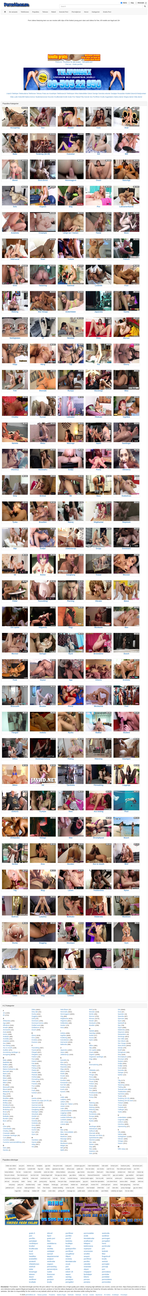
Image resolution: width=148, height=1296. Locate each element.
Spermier (121, 1018)
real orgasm (139, 1175)
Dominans (35, 1021)
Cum (4, 1138)
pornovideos (107, 1279)
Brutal (5, 1114)
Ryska (91, 1121)
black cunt (131, 1172)
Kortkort (63, 1087)
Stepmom (121, 1032)
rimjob (44, 1191)
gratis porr (51, 1238)
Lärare (62, 1106)
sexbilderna (51, 1243)
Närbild (91, 1031)
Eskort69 (21, 97)
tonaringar (33, 1272)
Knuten (62, 1076)
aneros (115, 1184)
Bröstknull (6, 1105)
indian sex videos (11, 1166)
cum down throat (112, 1181)
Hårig (33, 1144)
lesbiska (69, 1241)
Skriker (91, 1144)
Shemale (141, 3)
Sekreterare (93, 1129)
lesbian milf (35, 1191)
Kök (61, 1078)
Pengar (91, 1075)
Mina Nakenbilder (81, 93)
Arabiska (6, 1036)
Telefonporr (71, 93)
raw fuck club (34, 1175)
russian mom (27, 1172)
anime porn (118, 1178)
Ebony (34, 1035)
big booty (52, 1181)
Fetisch (34, 1061)
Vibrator (120, 1139)
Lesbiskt (63, 1120)
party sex (20, 1184)
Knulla (102, 97)
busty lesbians (9, 1172)
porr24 (68, 1238)
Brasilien (6, 1098)
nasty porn (68, 1166)
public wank (81, 1191)
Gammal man (36, 1107)
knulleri (32, 1246)
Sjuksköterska (94, 1138)
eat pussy (12, 1184)
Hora (62, 1027)
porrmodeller (89, 1233)
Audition (6, 1050)
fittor (49, 1241)
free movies (46, 1188)
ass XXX (136, 1169)
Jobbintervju (64, 1054)
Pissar (91, 1081)
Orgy (90, 1059)
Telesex (39, 93)
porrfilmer (69, 1233)
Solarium (92, 1151)
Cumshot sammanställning (12, 1142)
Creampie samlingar (10, 1135)
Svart (119, 1068)
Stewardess (122, 1034)
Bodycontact (141, 93)
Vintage (120, 1141)
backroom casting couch (12, 1178)
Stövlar (120, 1048)
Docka (34, 1014)
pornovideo (106, 1282)
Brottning (6, 1109)
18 (4, 1013)
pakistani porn (10, 1188)
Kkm (61, 1062)
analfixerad (88, 1241)
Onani (91, 1052)
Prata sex (45, 93)
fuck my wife (99, 1178)
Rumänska (93, 1114)
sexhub (105, 1261)
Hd (33, 1147)
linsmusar (51, 1274)
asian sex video (48, 1172)
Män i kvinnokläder (66, 1132)
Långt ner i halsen (66, 1104)
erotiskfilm (33, 1259)
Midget (62, 1145)
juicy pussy (71, 1172)
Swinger (121, 1072)
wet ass (7, 1181)
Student (120, 1061)
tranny (29, 1181)
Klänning (63, 1065)
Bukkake (6, 1116)
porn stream (64, 1184)
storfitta (50, 1249)
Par (90, 1072)
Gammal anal (36, 1105)
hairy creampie (110, 1172)
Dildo (33, 1009)
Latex (62, 1108)
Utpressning (122, 1126)
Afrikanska (6, 1021)
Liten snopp (64, 1122)
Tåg (119, 1080)
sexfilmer (105, 1236)
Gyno (33, 1134)
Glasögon (35, 1112)
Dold (33, 1018)
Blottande (6, 1091)
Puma (91, 1095)
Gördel (34, 1116)
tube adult (105, 1166)
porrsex (87, 1279)
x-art (108, 1188)
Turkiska (121, 1107)
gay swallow (129, 1175)
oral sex (19, 1188)
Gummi (34, 1130)
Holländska (64, 1023)
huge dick (18, 1191)
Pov (90, 1090)
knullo (104, 1259)
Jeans (62, 1052)
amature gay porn (80, 1166)
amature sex (121, 1172)
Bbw (4, 1076)
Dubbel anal (36, 1025)
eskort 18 (69, 1272)
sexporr (87, 1256)
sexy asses (90, 1172)
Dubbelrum (35, 1027)
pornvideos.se (30, 1295)
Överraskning (93, 1065)
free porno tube (57, 1166)
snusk (68, 1264)
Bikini (5, 1082)
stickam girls (84, 1184)
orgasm (50, 1264)
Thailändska (122, 1091)
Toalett (120, 1096)
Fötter (34, 1081)
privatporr (69, 1279)
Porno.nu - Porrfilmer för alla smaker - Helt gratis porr (74, 62)
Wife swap (121, 1149)
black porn (100, 1172)
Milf (61, 1148)
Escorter (51, 97)
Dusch (34, 1030)
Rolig (91, 1112)
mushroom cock (45, 1178)
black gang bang (125, 1184)
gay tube (47, 1166)
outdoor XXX (106, 1175)
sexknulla (105, 1233)
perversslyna (52, 1269)
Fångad (34, 1052)
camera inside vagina (86, 1178)
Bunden (5, 1118)
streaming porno (130, 1178)
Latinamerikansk (66, 1111)
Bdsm (5, 1078)
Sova (119, 1012)
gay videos (73, 1175)
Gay (132, 3)
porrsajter (106, 1264)
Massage (63, 1139)
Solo (90, 1153)
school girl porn (105, 1184)
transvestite (37, 1172)
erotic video (51, 1191)
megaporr (87, 1272)
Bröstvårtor (7, 1107)
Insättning (63, 1038)
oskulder (87, 1264)
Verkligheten (122, 1136)
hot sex (18, 1172)
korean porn (114, 1166)
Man (61, 1130)
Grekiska (35, 1123)
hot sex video (129, 1191)
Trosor (120, 1105)
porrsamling (52, 1267)
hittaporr (87, 1243)
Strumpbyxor (122, 1057)
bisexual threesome (94, 1175)
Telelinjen (15, 93)
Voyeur (120, 1143)
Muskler (92, 1025)
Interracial (63, 1042)
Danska (5, 1150)
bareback (140, 1178)
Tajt (119, 1082)
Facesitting (35, 1048)
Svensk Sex (88, 97)
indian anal (34, 1178)
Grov (33, 1125)
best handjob (91, 1188)
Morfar (91, 1014)
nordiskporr (33, 1243)
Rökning (92, 1109)
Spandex (121, 1014)
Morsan (91, 1018)
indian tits (25, 1178)
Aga (4, 1023)
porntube (105, 1274)
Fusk (33, 1090)
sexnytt (50, 1254)
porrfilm (69, 1236)
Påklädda (92, 1070)
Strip (119, 1054)
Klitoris (62, 1071)
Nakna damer (119, 97)
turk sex (55, 1178)
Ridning (91, 1107)
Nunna (91, 1038)
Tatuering (121, 1085)
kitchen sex (30, 1166)
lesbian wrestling (58, 1188)
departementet (53, 1256)
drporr (31, 1277)
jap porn (85, 1181)
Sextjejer (114, 93)
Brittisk (5, 1100)
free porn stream (9, 1175)
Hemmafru (64, 1012)
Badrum (5, 1067)
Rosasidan (121, 93)
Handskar (35, 1140)
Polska (91, 1086)
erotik (86, 1236)
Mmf (90, 1009)
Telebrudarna (23, 93)
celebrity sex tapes (116, 1191)
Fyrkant (34, 1093)
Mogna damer (129, 97)
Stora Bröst (122, 1045)
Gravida (34, 1121)
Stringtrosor (122, 1052)
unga (49, 1246)
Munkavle (92, 1023)
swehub (32, 1267)
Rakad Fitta (80, 97)
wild (35, 1181)
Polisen (91, 1084)
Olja (90, 1048)
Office (91, 1045)
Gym (33, 1132)
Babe (5, 1060)
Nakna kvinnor (30, 97)
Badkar (5, 1065)
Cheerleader (7, 1129)
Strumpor (121, 1059)
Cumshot (6, 1140)
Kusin (62, 1089)
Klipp (62, 1069)
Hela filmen (64, 1009)
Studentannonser (42, 97)
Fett (33, 1063)
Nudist (91, 1035)
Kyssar (62, 1091)
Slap (90, 1147)
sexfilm (50, 1277)
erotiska (69, 1259)
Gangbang (35, 1109)
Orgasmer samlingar (96, 1057)
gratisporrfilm (71, 1249)
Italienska (63, 1044)
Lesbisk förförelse (66, 1117)
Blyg (4, 1094)
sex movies (100, 1169)
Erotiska (34, 1040)
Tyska (120, 1112)
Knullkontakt (58, 97)
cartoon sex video (93, 1191)
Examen (34, 1042)
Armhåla (6, 1039)
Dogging (35, 1016)
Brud (4, 1112)
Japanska (63, 1050)
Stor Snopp (122, 1043)
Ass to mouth (7, 1048)
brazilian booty (30, 1184)
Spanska (121, 1016)
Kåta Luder (14, 97)
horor (104, 1243)
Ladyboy (63, 1099)
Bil (4, 1085)
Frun (33, 1086)
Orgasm (92, 1054)
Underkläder (122, 1117)
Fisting (34, 1068)
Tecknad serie (122, 1089)
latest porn (22, 1169)
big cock (40, 1169)
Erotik (65, 97)
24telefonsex (34, 1264)
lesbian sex (74, 1184)
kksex (68, 1246)
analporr (50, 1259)
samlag (68, 1277)
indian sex (82, 1175)
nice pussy (15, 1181)
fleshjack (46, 1184)
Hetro (125, 3)
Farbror (34, 1057)
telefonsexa (88, 1246)
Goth (33, 1118)
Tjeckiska (121, 1094)
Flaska (34, 1070)
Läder (62, 1097)
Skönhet (92, 1140)
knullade (32, 1282)
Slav (90, 1149)
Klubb (62, 1073)
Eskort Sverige (93, 93)
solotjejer (50, 1251)
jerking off (61, 1191)
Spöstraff (121, 1023)
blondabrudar (89, 1238)
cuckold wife (31, 1169)
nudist (49, 1272)
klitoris (86, 1277)
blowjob (132, 1181)
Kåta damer (138, 97)
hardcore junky (125, 1166)
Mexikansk (64, 1143)
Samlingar (92, 1126)
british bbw (100, 1188)
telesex (32, 1274)
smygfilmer (70, 1254)
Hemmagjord (64, 1014)
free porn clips (62, 1181)
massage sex (71, 1191)
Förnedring (35, 1079)
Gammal (35, 1103)
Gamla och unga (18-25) (40, 1100)
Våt (119, 1132)
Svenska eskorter (104, 93)
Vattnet (120, 1134)
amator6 (32, 1261)
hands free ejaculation (97, 1181)
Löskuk (62, 1124)
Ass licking (6, 1045)
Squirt (120, 1027)
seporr (68, 1274)
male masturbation (93, 1166)
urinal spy (26, 1191)
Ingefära (63, 1035)
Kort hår (63, 1085)
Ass (4, 1043)
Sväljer (120, 1066)
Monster (92, 1012)
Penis (91, 1077)
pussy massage (125, 1188)
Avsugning (6, 1054)
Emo (33, 1038)
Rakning (92, 1103)
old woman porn (137, 1166)
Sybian (120, 1075)
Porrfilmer (96, 97)
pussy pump (43, 1181)
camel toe (109, 1178)
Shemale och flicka (95, 1135)
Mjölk (62, 1150)
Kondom (63, 1080)
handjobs (39, 1166)
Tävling (120, 1087)
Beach (5, 1080)
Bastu (5, 1073)
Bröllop (5, 1103)
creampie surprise (74, 1181)
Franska (34, 1084)
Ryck (91, 1118)
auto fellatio (104, 1191)
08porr (68, 1256)
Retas (91, 1105)
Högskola (63, 1021)
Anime (5, 1034)
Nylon (91, 1040)
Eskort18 (134, 93)
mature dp (140, 1172)
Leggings (63, 1113)
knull (31, 1251)
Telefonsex (32, 93)
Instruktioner (64, 1040)
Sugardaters (109, 97)
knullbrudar (33, 1249)
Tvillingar (121, 1109)
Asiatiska (6, 1041)
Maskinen (63, 1136)
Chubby (5, 1131)
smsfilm (87, 1254)
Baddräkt (6, 1062)
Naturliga (92, 1033)
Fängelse (35, 1054)
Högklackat (64, 1018)
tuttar (31, 1269)
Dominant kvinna (37, 1023)
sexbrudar (51, 1261)
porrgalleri (106, 1241)
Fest (33, 1059)
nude (39, 1184)
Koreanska (64, 1082)
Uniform (120, 1122)
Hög (61, 1016)
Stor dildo (121, 1039)
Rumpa (91, 1116)
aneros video (124, 1181)
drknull (49, 1233)
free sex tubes (90, 1169)
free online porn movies (124, 1169)
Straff (119, 1050)
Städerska (121, 1030)
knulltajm (69, 1243)
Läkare (62, 1102)
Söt (119, 1009)
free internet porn (22, 1175)
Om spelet (92, 1050)
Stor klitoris (122, 1041)
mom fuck (136, 1184)
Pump (91, 1097)
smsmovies (88, 1251)
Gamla (34, 1098)
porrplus (87, 1282)
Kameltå (63, 1060)
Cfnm (5, 1126)
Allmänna (6, 1025)
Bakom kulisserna (9, 1069)
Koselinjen (53, 93)
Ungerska (121, 1120)
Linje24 (9, 93)
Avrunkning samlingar (10, 1052)
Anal (4, 1032)
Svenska (121, 1070)
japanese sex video (58, 1169)
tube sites (115, 1188)
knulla (49, 1282)
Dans (5, 1148)
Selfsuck (92, 1131)
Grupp (34, 1127)
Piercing (92, 1079)
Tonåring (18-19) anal (125, 1100)
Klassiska (63, 1067)
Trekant (120, 1103)
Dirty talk (35, 1012)
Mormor (92, 1016)
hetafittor (32, 1256)
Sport (119, 1021)
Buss (4, 1121)
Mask (62, 1134)
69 (4, 1015)
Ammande (6, 1030)
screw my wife (70, 1188)
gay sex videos (137, 1188)
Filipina (34, 1066)
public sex (80, 1169)
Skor (90, 1142)
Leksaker (63, 1115)
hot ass (63, 1178)
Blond (5, 1089)
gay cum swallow (118, 1175)
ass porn (21, 1166)
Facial (34, 1050)
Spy (119, 1025)
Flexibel (34, 1072)
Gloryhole (35, 1114)
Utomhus (121, 1124)
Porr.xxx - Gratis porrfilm (74, 64)
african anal (70, 1169)
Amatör (5, 1027)
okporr (86, 1269)
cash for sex (110, 1169)
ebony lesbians (60, 1172)
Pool (90, 1088)
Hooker (62, 1025)
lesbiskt (105, 1251)
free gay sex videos (61, 1175)
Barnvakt (6, 1071)
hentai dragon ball (46, 1175)
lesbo (23, 1181)
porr (30, 1236)
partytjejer (33, 1241)
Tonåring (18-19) (123, 1098)
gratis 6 (32, 1233)
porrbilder (106, 1277)
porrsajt (105, 1267)
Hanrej (34, 1142)
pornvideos (106, 1272)
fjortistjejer (88, 1274)
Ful (33, 1088)
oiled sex (140, 1181)
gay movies (81, 1172)
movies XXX (94, 1184)
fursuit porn (80, 1188)
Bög (4, 1096)
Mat (61, 1141)
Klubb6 (127, 93)
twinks (48, 1169)
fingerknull (106, 1256)
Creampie (6, 1133)
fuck (39, 1188)
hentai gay (55, 1184)
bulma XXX (12, 1169)
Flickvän (34, 1075)
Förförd (34, 1077)
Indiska (62, 1033)
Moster (91, 1021)
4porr (49, 1236)
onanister (87, 1267)
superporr (87, 1249)
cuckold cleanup (72, 1178)
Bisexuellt (6, 1087)
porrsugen (106, 1238)
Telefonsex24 (61, 93)
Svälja (120, 1063)
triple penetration (30, 1188)
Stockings (121, 1036)
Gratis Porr (71, 97)
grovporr (50, 1279)
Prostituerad (93, 1093)
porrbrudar (106, 1246)
